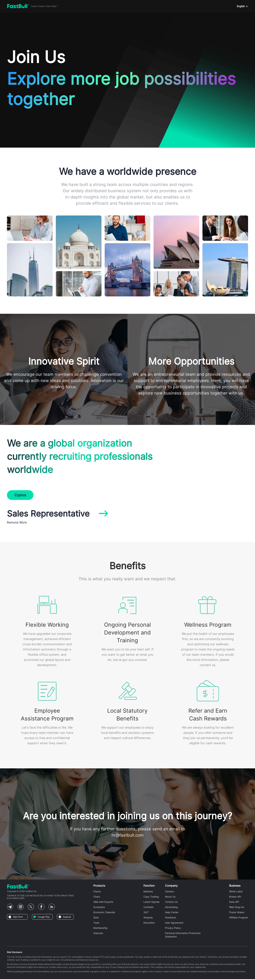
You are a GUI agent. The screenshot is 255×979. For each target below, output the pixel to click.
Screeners (99, 907)
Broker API (235, 896)
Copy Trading (151, 896)
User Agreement (174, 922)
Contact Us (171, 902)
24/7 (146, 912)
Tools (96, 922)
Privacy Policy (173, 928)
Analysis (148, 917)
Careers (169, 891)
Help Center (171, 912)
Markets (148, 891)
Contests (148, 907)
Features (98, 933)
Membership (100, 928)
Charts (97, 891)
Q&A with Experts (103, 902)
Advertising (171, 907)
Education (149, 922)
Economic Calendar (104, 912)
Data (96, 917)
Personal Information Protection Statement (183, 935)
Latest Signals (151, 902)
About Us (170, 896)
